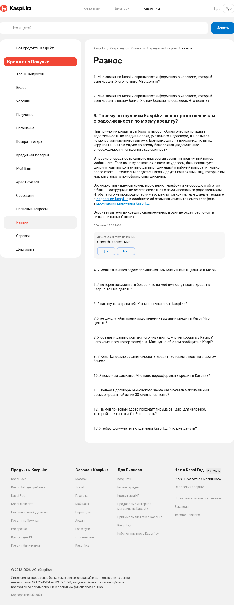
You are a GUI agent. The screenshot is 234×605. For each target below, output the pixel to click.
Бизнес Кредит (128, 487)
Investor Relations (187, 515)
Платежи (81, 495)
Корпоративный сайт (27, 595)
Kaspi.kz (100, 48)
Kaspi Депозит (22, 504)
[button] (159, 185)
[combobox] (108, 28)
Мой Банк (82, 504)
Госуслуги (82, 529)
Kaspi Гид (82, 545)
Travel (79, 487)
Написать (213, 470)
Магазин (81, 479)
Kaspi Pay (124, 479)
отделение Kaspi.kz (112, 199)
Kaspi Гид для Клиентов (127, 48)
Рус (228, 8)
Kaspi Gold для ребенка (28, 487)
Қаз (217, 8)
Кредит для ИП (22, 537)
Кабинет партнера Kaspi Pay (138, 533)
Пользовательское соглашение (198, 498)
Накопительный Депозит (29, 512)
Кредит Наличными (25, 545)
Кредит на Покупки (163, 48)
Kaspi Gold (18, 479)
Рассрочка (19, 529)
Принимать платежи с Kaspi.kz (139, 517)
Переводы (83, 512)
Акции (80, 520)
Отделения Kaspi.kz (189, 487)
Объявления (84, 537)
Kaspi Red (18, 495)
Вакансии (182, 506)
